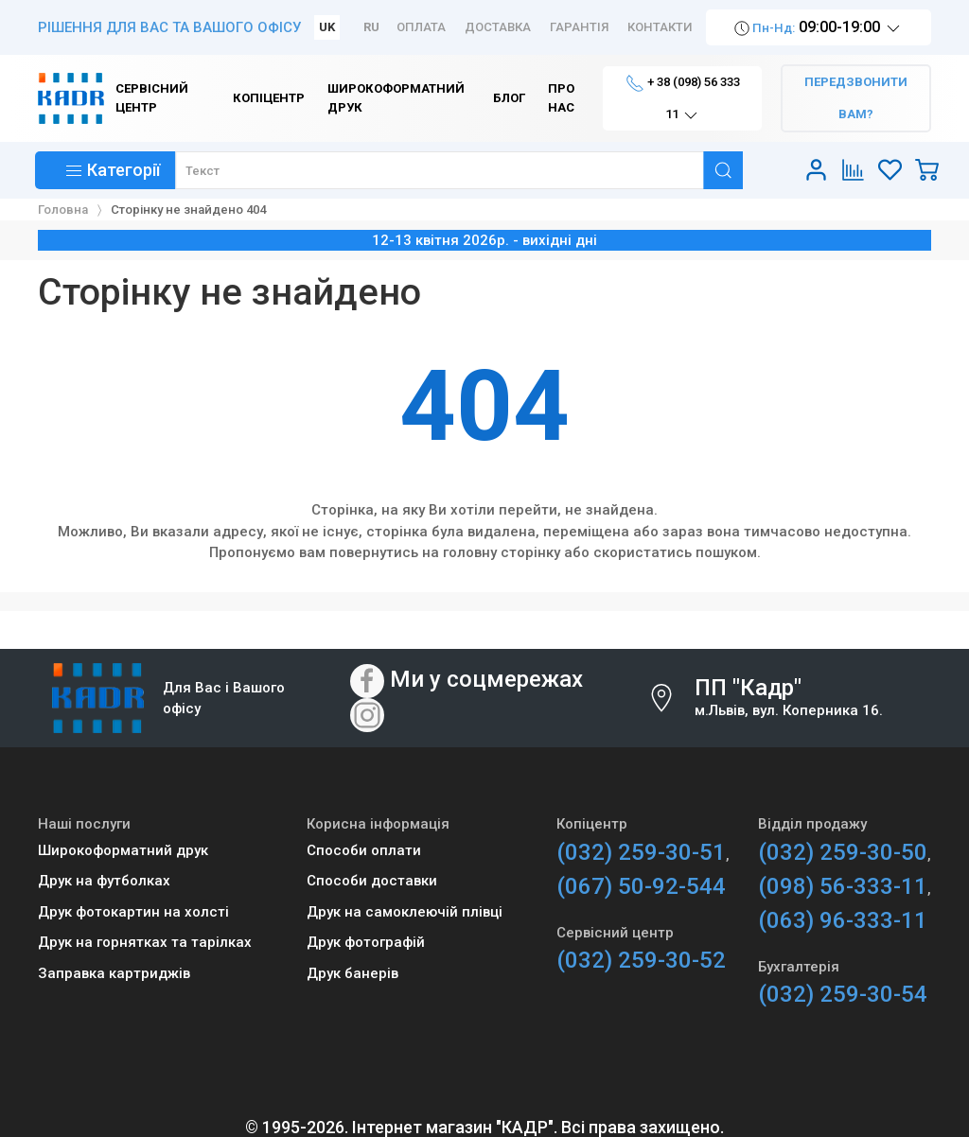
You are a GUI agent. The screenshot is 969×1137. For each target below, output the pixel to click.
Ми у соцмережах (486, 679)
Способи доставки (372, 880)
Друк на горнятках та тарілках (145, 942)
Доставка (498, 27)
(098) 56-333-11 (842, 886)
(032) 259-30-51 (641, 852)
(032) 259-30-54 (842, 994)
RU (371, 27)
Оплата (421, 27)
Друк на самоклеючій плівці (404, 911)
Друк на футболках (104, 880)
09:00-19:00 (818, 28)
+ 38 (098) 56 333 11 (682, 99)
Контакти (660, 27)
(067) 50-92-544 (641, 886)
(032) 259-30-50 (842, 852)
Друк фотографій (366, 942)
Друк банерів (352, 973)
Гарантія (579, 27)
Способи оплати (364, 850)
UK (327, 27)
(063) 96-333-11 (842, 920)
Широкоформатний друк (123, 850)
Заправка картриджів (114, 973)
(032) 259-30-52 (641, 960)
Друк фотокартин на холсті (133, 911)
